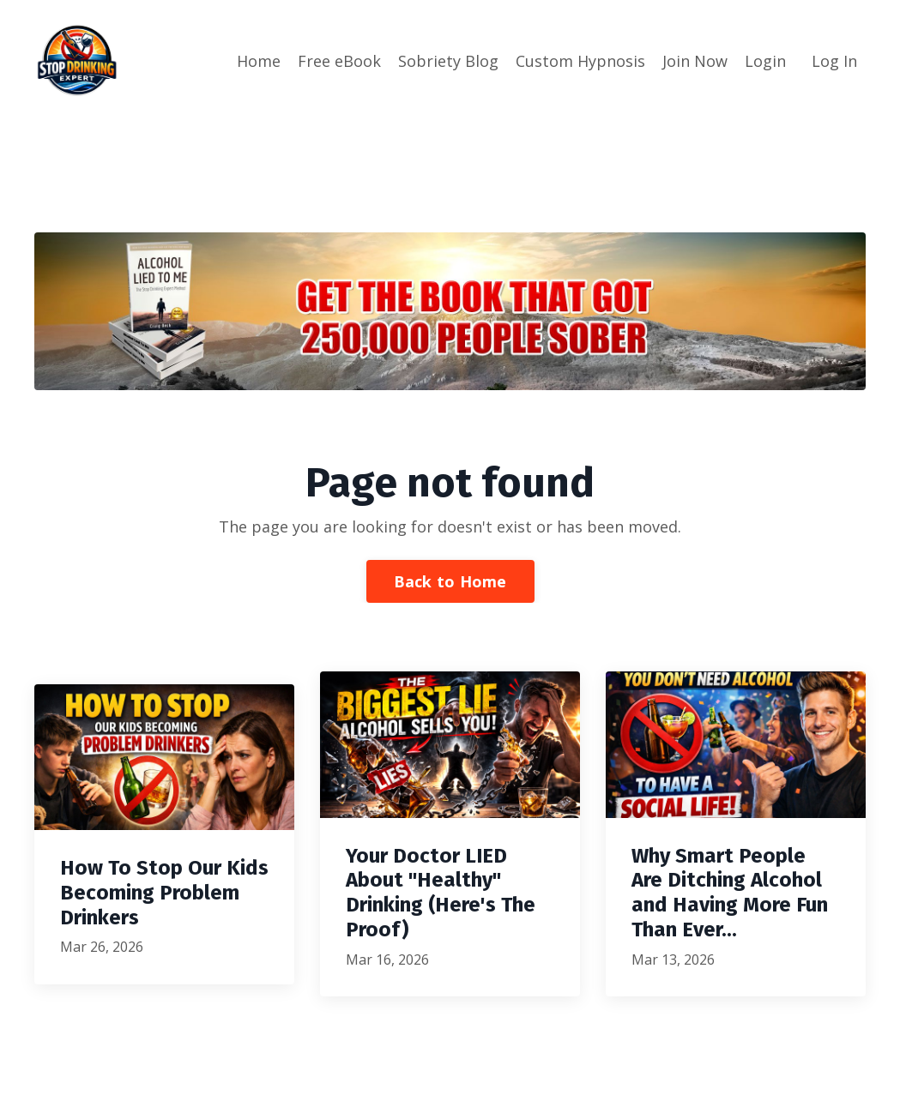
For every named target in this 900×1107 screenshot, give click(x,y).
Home (259, 61)
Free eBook (339, 61)
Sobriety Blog (448, 61)
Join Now (695, 61)
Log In (834, 61)
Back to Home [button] (450, 581)
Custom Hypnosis (580, 61)
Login (765, 61)
